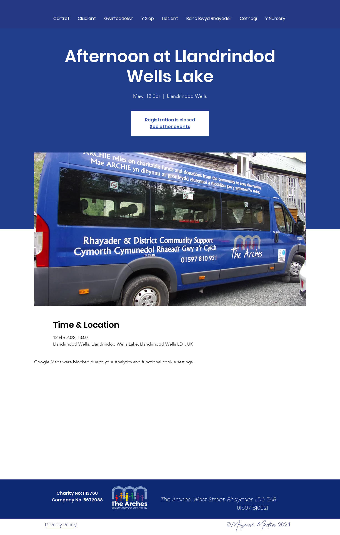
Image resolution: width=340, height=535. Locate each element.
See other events (170, 126)
